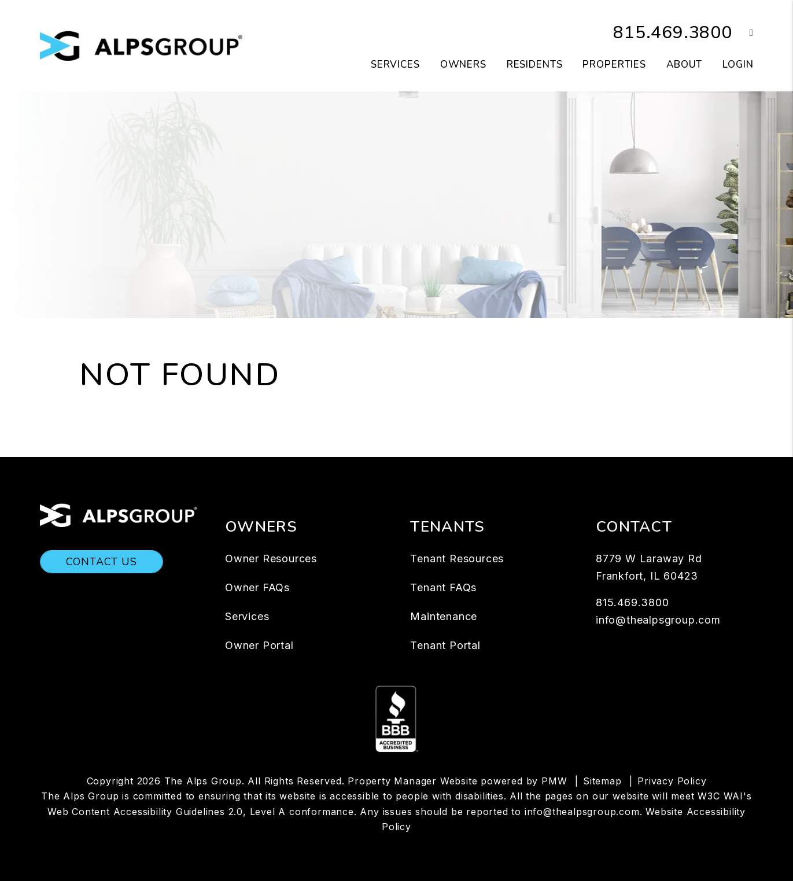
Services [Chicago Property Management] (395, 64)
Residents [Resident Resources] (535, 64)
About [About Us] (684, 64)
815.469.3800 (672, 33)
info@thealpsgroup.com (658, 620)
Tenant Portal (445, 645)
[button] (743, 33)
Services (247, 616)
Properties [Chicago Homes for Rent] (614, 64)
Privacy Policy (671, 781)
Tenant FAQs (443, 587)
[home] (141, 45)
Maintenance (443, 616)
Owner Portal (259, 645)
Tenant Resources (457, 558)
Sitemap (602, 781)
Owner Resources (271, 558)
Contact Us (101, 562)
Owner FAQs (257, 587)
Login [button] (737, 64)
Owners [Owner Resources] (463, 64)
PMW (554, 781)
